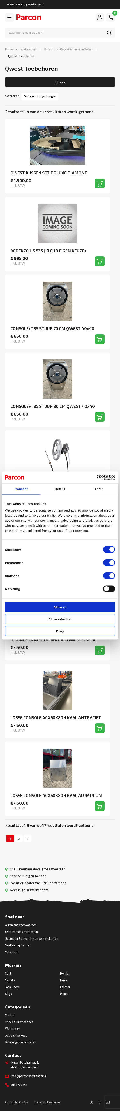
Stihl (8, 973)
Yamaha (10, 980)
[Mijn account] (100, 17)
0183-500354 (19, 1085)
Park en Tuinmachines (19, 1022)
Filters (60, 82)
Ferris (63, 980)
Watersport (28, 49)
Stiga (8, 994)
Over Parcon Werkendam (21, 932)
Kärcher (65, 987)
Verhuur (10, 1015)
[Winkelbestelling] (40, 96)
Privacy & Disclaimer (47, 1102)
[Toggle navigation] (9, 17)
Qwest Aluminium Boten (76, 49)
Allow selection (59, 619)
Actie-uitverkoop (16, 1035)
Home (9, 49)
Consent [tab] (21, 489)
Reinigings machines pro (20, 1042)
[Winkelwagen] (110, 17)
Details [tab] (60, 489)
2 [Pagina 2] (19, 839)
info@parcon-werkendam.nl (29, 1076)
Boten (48, 49)
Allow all (60, 607)
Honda (64, 973)
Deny (60, 631)
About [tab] (98, 489)
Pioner (64, 994)
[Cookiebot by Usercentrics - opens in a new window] (96, 477)
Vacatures (11, 952)
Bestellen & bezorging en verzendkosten (31, 938)
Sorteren (12, 96)
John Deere (12, 987)
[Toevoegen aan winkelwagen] (100, 183)
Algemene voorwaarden (20, 925)
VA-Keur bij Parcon (17, 945)
